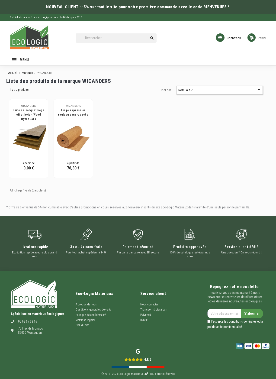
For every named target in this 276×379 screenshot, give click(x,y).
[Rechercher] (116, 38)
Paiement (145, 314)
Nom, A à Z (219, 90)
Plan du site (82, 325)
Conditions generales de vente (93, 309)
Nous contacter (149, 304)
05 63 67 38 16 (27, 321)
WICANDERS (28, 105)
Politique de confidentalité (91, 315)
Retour (144, 319)
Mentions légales (86, 320)
